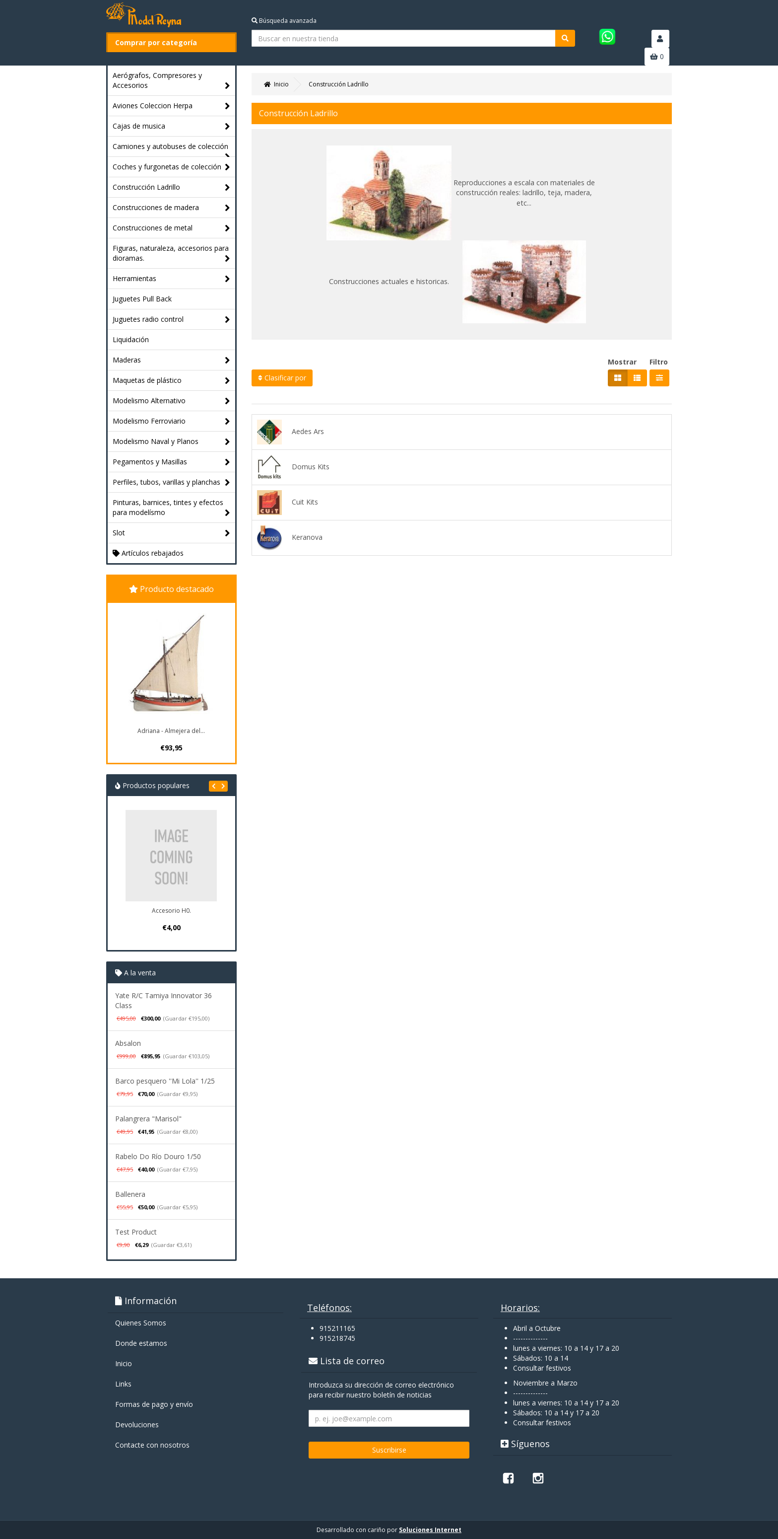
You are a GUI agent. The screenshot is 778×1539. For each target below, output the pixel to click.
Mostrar (622, 361)
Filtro (658, 361)
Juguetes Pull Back (142, 298)
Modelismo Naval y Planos (171, 442)
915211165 (337, 1328)
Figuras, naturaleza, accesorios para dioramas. (171, 253)
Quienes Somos (140, 1322)
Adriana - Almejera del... (171, 731)
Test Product (136, 1232)
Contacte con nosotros (152, 1445)
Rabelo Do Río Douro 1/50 (158, 1156)
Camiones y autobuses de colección (171, 149)
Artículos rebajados (148, 553)
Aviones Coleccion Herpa (171, 106)
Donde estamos (141, 1343)
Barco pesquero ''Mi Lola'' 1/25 (165, 1081)
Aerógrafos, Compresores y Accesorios (171, 81)
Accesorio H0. (171, 910)
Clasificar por (282, 377)
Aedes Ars (290, 432)
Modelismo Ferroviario (171, 421)
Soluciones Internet (430, 1530)
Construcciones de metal (171, 228)
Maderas (171, 360)
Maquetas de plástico (171, 380)
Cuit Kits (287, 502)
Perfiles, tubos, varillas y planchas (171, 482)
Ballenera (130, 1194)
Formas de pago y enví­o (154, 1404)
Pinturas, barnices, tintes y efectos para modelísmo (171, 508)
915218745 (337, 1338)
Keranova (290, 537)
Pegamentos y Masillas (171, 462)
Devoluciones (137, 1424)
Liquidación (131, 339)
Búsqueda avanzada (284, 20)
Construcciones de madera (171, 208)
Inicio (123, 1363)
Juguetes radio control (171, 319)
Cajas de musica (171, 126)
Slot (171, 533)
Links (123, 1384)
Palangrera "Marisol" (148, 1118)
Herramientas (171, 279)
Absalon (128, 1043)
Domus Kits (293, 467)
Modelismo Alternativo (171, 401)
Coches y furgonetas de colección (171, 167)
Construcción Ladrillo (171, 187)
